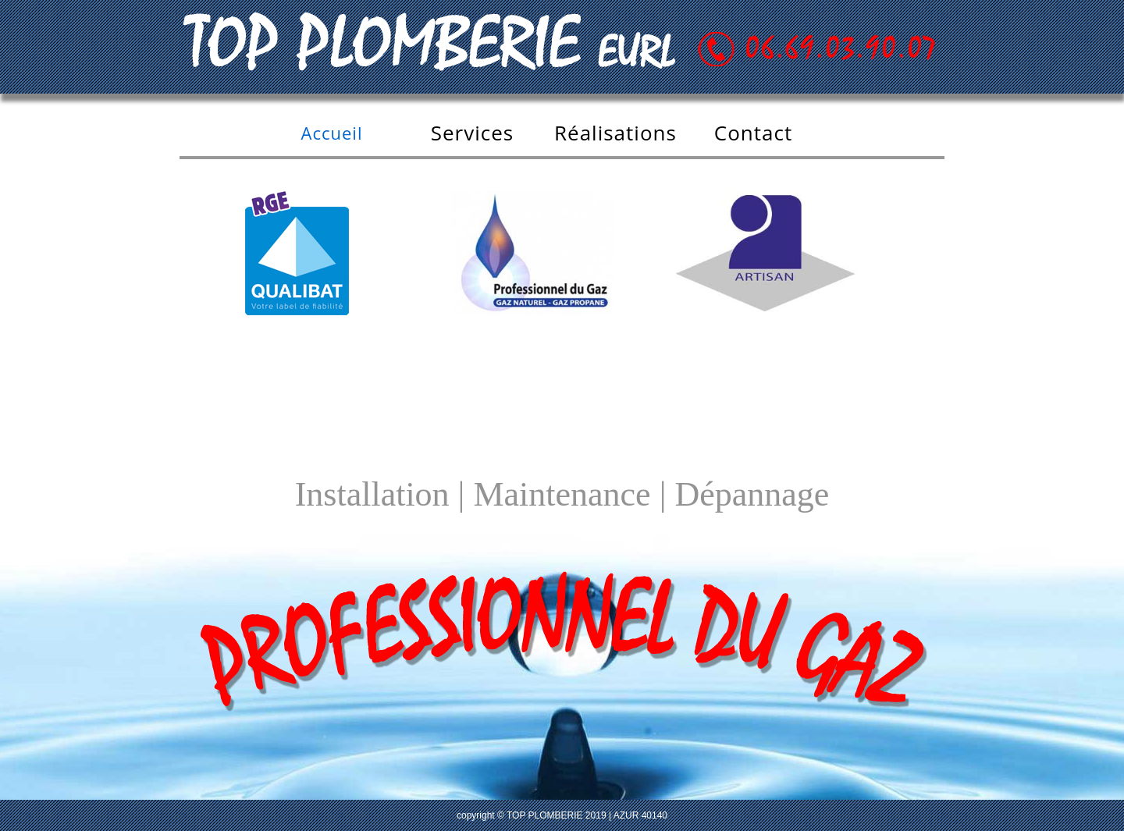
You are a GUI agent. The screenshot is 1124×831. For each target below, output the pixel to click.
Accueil (332, 132)
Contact (753, 133)
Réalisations (615, 133)
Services (472, 133)
